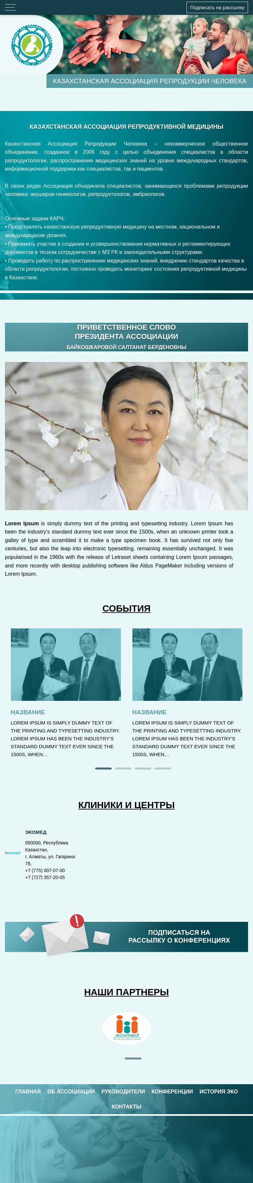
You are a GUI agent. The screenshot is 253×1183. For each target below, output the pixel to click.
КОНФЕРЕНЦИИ (172, 1091)
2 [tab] (123, 769)
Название (28, 712)
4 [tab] (163, 769)
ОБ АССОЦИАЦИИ (71, 1091)
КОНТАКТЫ (126, 1107)
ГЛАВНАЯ (28, 1091)
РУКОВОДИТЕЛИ (123, 1091)
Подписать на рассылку (217, 7)
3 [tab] (143, 769)
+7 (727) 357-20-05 (45, 877)
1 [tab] (103, 769)
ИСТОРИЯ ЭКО (219, 1091)
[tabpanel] (126, 1030)
